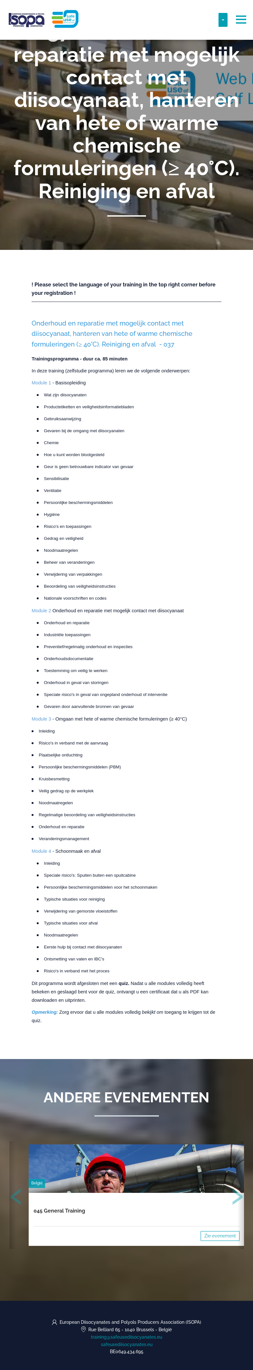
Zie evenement (220, 1235)
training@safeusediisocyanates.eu (126, 1337)
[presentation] (16, 1198)
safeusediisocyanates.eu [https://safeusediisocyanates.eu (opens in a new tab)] (126, 1344)
